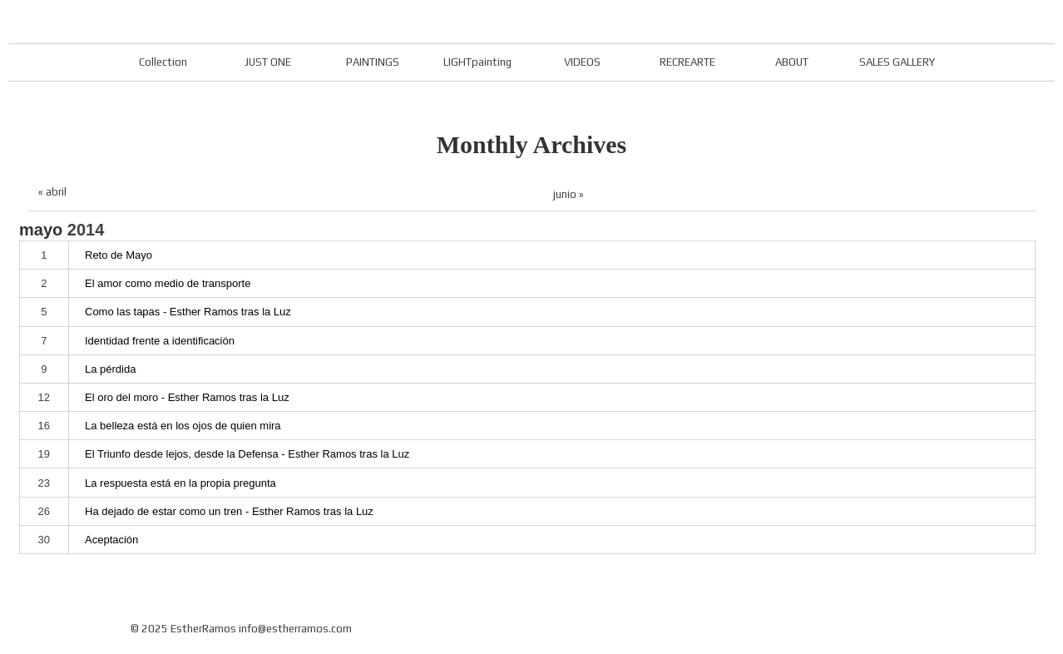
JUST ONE (268, 62)
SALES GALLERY (897, 62)
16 (44, 425)
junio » (568, 194)
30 (44, 539)
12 (44, 397)
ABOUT (791, 62)
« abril (52, 192)
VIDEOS (582, 62)
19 (44, 454)
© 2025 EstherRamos (183, 628)
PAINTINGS (372, 62)
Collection (163, 62)
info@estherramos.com (295, 628)
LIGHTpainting (477, 62)
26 (44, 511)
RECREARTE (687, 62)
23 (44, 483)
